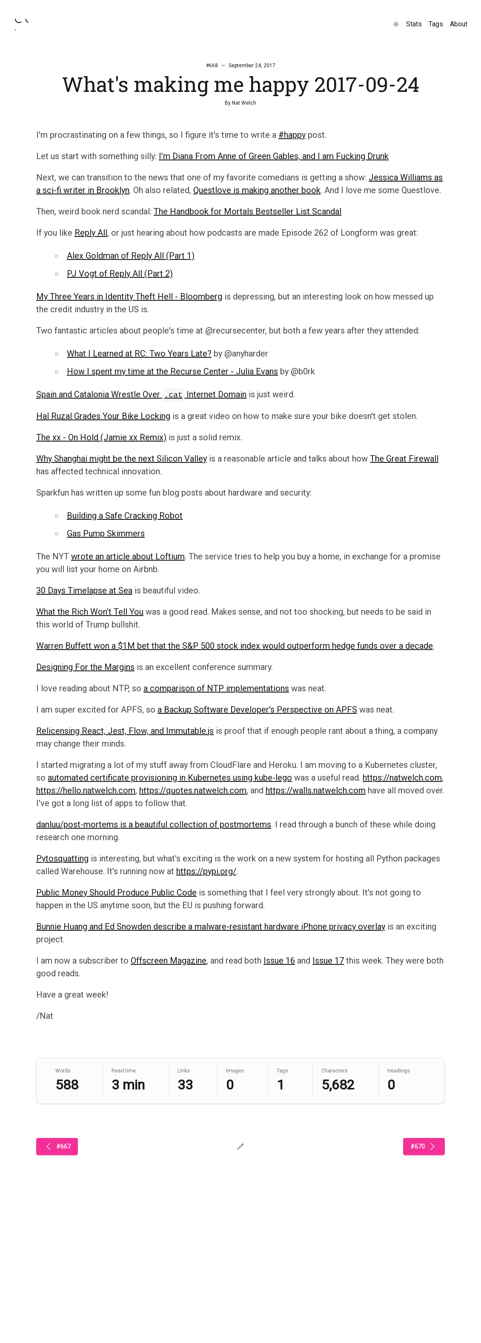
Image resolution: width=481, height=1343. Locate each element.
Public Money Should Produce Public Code (116, 892)
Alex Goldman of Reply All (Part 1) (131, 256)
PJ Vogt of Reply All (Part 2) (120, 273)
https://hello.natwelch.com (85, 790)
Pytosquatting (62, 858)
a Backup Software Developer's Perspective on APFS (257, 709)
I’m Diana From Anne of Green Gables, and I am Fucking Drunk (274, 156)
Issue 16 (279, 960)
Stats (414, 24)
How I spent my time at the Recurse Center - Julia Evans (172, 371)
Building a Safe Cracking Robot (125, 515)
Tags (436, 24)
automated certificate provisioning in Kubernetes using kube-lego (170, 778)
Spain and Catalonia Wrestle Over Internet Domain (141, 394)
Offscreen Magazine (168, 960)
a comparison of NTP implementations (216, 688)
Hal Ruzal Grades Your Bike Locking (103, 416)
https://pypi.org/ (206, 871)
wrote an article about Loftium (128, 556)
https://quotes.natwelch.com (192, 790)
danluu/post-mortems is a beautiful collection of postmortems (153, 824)
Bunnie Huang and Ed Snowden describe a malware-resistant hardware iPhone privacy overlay (210, 926)
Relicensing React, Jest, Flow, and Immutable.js (125, 731)
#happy (292, 135)
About (458, 24)
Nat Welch (244, 103)
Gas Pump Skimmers (106, 533)
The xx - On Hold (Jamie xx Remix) (101, 437)
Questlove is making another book (257, 190)
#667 (57, 1146)
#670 (424, 1146)
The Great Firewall (404, 458)
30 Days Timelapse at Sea (84, 590)
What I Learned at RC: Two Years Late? (139, 353)
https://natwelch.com (402, 778)
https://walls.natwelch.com (316, 790)
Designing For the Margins (85, 667)
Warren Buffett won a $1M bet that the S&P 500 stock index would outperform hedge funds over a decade (234, 646)
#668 (212, 65)
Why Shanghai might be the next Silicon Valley (121, 458)
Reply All (90, 233)
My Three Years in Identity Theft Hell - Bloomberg (129, 296)
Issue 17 (328, 960)
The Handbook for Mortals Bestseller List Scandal (247, 211)
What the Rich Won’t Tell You (89, 612)
